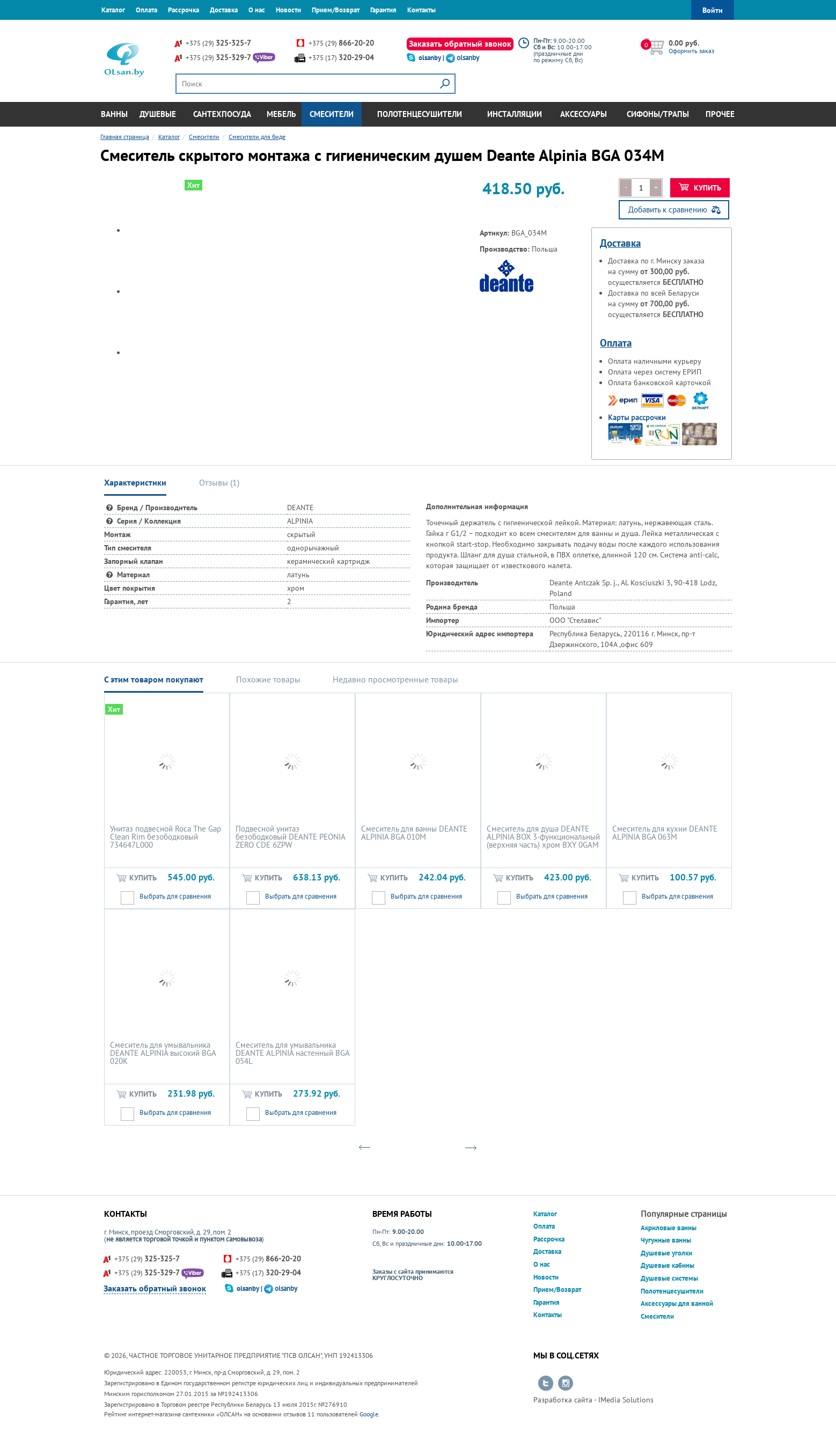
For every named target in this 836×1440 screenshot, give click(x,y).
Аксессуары (583, 114)
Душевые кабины (667, 1265)
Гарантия (383, 9)
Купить (700, 187)
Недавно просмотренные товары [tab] (395, 679)
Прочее (720, 114)
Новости (288, 9)
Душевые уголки (666, 1253)
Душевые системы (669, 1278)
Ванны (114, 114)
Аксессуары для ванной (677, 1303)
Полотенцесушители (419, 114)
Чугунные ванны (666, 1240)
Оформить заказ (691, 51)
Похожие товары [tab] (268, 679)
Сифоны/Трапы (658, 114)
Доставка (224, 9)
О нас (256, 9)
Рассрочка (183, 9)
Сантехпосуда (222, 114)
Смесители (332, 114)
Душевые (158, 114)
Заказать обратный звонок (460, 43)
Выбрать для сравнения (175, 896)
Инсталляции (514, 114)
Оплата (146, 9)
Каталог (113, 9)
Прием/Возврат (336, 9)
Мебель (281, 114)
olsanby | (432, 57)
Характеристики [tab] (135, 482)
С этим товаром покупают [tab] (153, 679)
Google (369, 1414)
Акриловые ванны (668, 1227)
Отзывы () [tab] (219, 482)
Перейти (546, 1384)
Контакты (421, 9)
